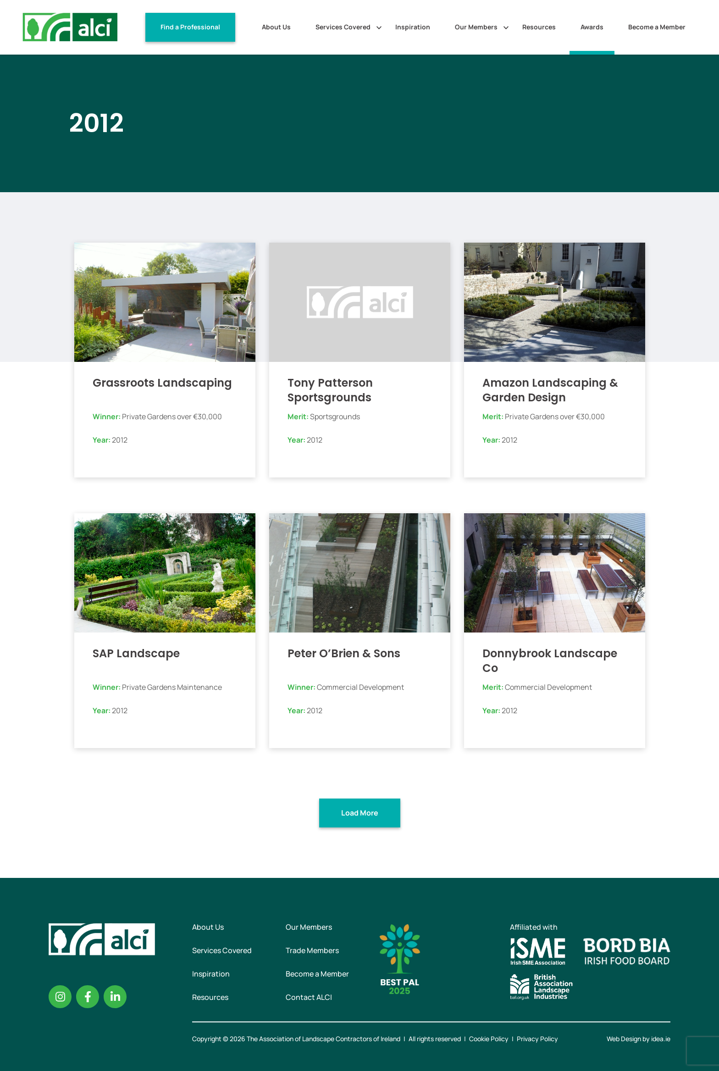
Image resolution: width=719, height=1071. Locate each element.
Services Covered (343, 26)
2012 (119, 440)
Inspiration (412, 26)
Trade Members (312, 950)
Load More (359, 813)
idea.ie (660, 1038)
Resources (539, 26)
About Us (276, 26)
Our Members (476, 26)
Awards (592, 26)
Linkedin (115, 996)
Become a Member (657, 26)
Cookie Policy (489, 1038)
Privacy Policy (537, 1038)
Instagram (60, 996)
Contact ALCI (309, 997)
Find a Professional (190, 26)
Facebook (87, 996)
